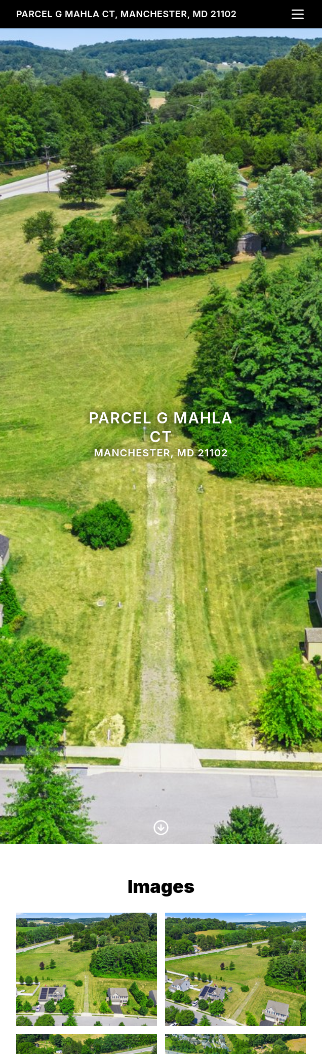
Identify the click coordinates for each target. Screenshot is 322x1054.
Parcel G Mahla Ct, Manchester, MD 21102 (126, 14)
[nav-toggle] (298, 14)
